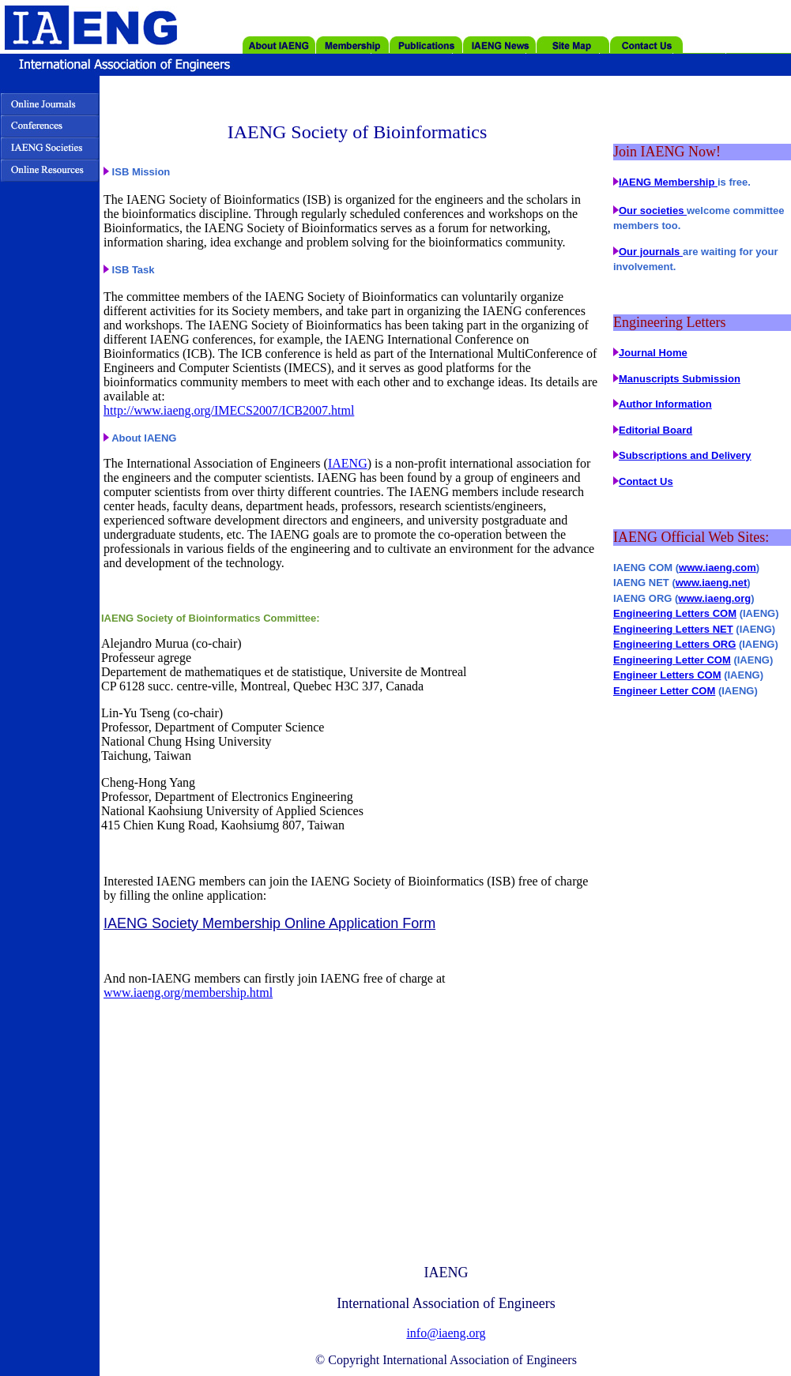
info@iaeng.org (445, 1333)
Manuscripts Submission (679, 379)
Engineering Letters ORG (674, 644)
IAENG (347, 463)
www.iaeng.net (712, 582)
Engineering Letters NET (673, 629)
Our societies (653, 210)
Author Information (665, 404)
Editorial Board (655, 430)
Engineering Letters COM (674, 613)
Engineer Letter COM (664, 691)
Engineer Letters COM (667, 675)
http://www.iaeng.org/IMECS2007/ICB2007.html (229, 410)
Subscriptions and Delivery (685, 455)
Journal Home (653, 353)
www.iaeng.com (717, 567)
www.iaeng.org (714, 598)
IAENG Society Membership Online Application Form (269, 923)
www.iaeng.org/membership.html (188, 992)
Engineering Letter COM (672, 660)
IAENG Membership (668, 182)
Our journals (651, 252)
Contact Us (646, 481)
